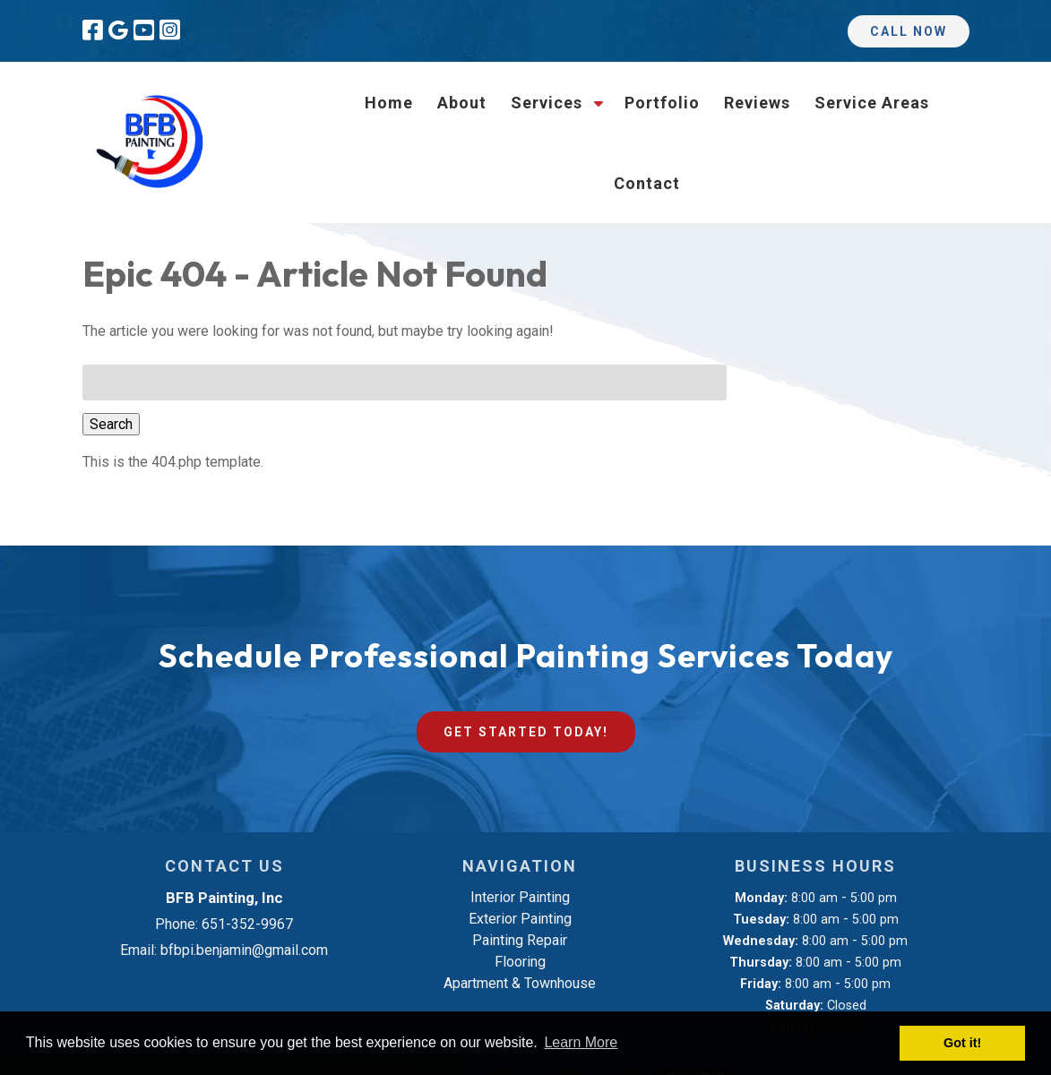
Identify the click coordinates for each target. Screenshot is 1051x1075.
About (462, 102)
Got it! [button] (962, 1043)
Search (111, 424)
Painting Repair (519, 940)
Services (546, 102)
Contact (647, 183)
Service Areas (871, 102)
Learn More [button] (580, 1042)
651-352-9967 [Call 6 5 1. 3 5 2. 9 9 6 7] (247, 924)
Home (389, 102)
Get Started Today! (526, 732)
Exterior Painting (520, 918)
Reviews (757, 102)
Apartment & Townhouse (520, 983)
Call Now (908, 31)
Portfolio (662, 102)
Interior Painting (520, 897)
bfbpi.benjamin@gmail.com (244, 950)
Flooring (520, 961)
